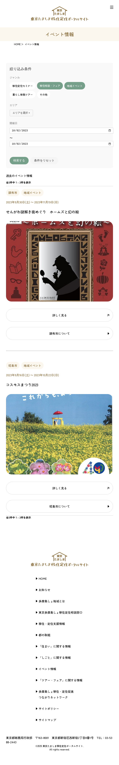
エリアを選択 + (21, 112)
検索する (19, 161)
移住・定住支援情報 (52, 625)
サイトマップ (47, 721)
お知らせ (44, 591)
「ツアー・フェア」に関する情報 (60, 681)
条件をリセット (44, 161)
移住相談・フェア (50, 85)
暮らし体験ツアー (22, 94)
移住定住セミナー (22, 86)
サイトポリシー (49, 709)
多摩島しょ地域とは (52, 602)
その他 (43, 94)
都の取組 (44, 636)
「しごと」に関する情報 (55, 658)
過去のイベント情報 (19, 177)
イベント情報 (47, 670)
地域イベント (74, 86)
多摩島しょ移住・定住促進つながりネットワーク (56, 695)
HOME (17, 44)
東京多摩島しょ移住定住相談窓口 (60, 613)
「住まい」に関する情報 (55, 647)
